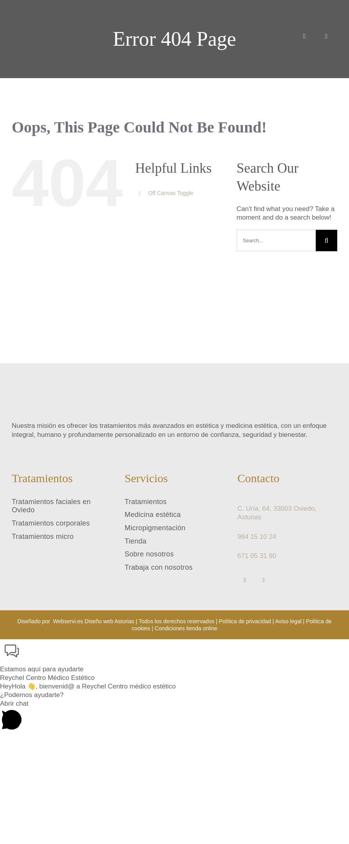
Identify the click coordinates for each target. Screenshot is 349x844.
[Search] (326, 240)
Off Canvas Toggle (170, 193)
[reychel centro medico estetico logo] (37, 6)
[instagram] (263, 580)
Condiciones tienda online (186, 628)
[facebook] (244, 580)
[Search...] (276, 240)
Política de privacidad (245, 621)
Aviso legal (288, 621)
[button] (174, 656)
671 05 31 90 (256, 556)
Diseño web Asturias (109, 621)
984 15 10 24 (256, 536)
